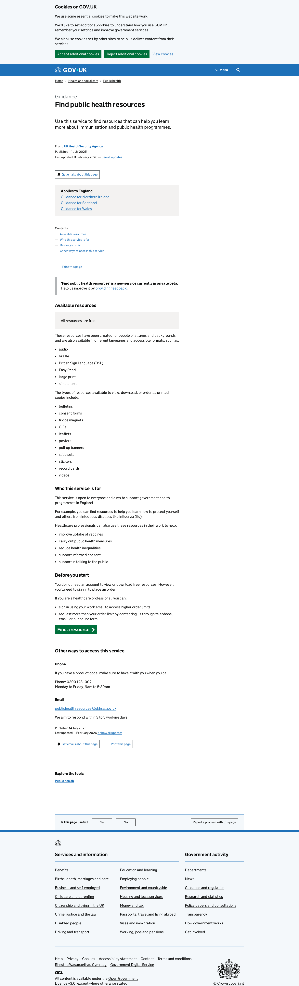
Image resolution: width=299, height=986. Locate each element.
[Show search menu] (238, 70)
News (189, 879)
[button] (76, 629)
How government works (204, 923)
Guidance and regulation (204, 887)
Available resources (73, 234)
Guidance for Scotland (79, 203)
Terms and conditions (175, 958)
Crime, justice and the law (76, 914)
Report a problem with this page (214, 822)
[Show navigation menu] (222, 70)
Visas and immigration (137, 923)
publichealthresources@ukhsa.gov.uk (85, 708)
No (130, 822)
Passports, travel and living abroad (148, 914)
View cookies (162, 54)
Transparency (196, 914)
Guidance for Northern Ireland (85, 197)
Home (59, 81)
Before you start (71, 245)
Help (59, 958)
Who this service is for (74, 239)
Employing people (134, 879)
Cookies (88, 958)
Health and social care (83, 81)
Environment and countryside (143, 887)
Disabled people (68, 923)
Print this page (72, 267)
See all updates (112, 157)
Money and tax (132, 905)
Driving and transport (72, 932)
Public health (112, 81)
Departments (195, 870)
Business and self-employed (77, 887)
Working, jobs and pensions (142, 932)
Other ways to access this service (82, 251)
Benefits (61, 870)
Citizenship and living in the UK (79, 905)
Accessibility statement (118, 958)
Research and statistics (204, 896)
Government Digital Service (132, 964)
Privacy (72, 958)
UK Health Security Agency (83, 146)
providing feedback (111, 288)
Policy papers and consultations (210, 905)
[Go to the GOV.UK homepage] (71, 70)
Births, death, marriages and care (82, 879)
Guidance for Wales (76, 208)
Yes (106, 822)
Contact (147, 958)
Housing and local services (141, 896)
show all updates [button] (110, 733)
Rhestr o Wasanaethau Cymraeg (81, 964)
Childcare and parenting (74, 896)
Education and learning (138, 870)
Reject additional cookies (127, 54)
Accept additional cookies (78, 54)
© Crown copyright (228, 983)
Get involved (195, 932)
